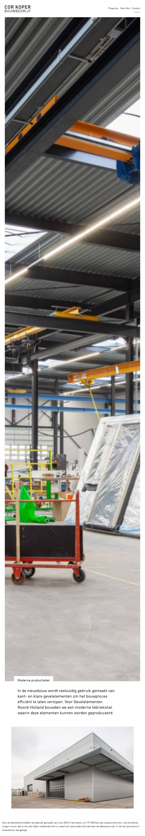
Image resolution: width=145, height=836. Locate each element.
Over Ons (125, 8)
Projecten (113, 8)
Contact (136, 8)
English (136, 12)
